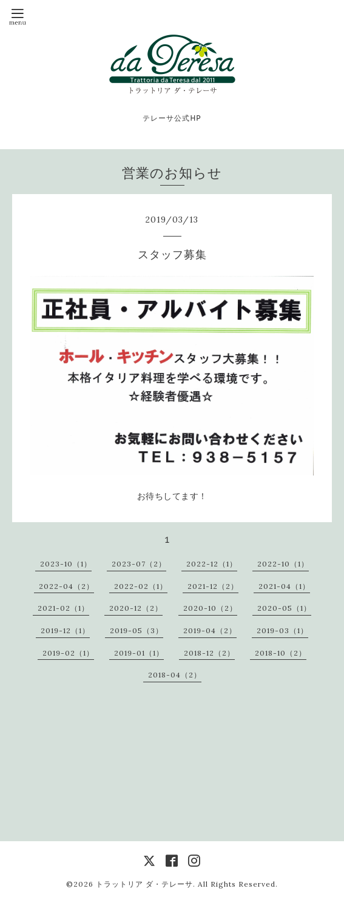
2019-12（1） (65, 630)
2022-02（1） (140, 586)
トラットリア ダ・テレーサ (144, 884)
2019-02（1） (68, 652)
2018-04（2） (174, 674)
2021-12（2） (212, 586)
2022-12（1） (211, 563)
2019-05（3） (136, 630)
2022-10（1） (283, 563)
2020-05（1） (284, 608)
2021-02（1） (63, 608)
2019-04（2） (210, 630)
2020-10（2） (210, 608)
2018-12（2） (209, 652)
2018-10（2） (280, 652)
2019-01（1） (139, 652)
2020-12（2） (136, 608)
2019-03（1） (282, 630)
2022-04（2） (66, 586)
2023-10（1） (66, 563)
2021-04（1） (284, 586)
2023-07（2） (139, 563)
